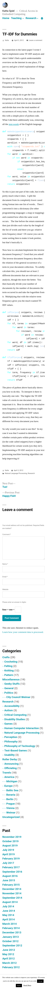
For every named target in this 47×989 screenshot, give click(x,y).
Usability (9, 754)
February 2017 (11, 867)
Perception (10, 737)
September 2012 (12, 945)
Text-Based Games (15, 750)
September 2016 (12, 871)
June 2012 (8, 949)
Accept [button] (40, 981)
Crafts (6, 657)
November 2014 (11, 893)
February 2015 (11, 884)
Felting (8, 666)
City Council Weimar (18, 697)
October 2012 (10, 941)
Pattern (8, 675)
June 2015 (8, 880)
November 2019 (11, 836)
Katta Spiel (8, 10)
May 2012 (8, 954)
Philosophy (11, 741)
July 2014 (8, 906)
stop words (14, 124)
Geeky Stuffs (12, 683)
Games (8, 723)
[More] (42, 18)
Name (5, 564)
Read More (27, 985)
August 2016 (10, 876)
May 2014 (8, 915)
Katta (7, 40)
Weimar (10, 812)
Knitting (9, 670)
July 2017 (8, 862)
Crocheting (10, 661)
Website (5, 589)
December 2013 (11, 932)
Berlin (9, 799)
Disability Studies (14, 719)
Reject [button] (19, 985)
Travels (6, 772)
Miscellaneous (11, 679)
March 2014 (9, 923)
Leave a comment (35, 40)
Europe (8, 785)
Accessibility (11, 705)
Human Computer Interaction (21, 728)
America (9, 777)
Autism (8, 710)
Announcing (11, 763)
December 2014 (11, 889)
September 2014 (12, 897)
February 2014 (11, 928)
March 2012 (9, 962)
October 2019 (10, 841)
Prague (10, 803)
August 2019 (10, 845)
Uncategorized (11, 817)
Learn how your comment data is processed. (23, 632)
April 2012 (8, 958)
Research (31, 18)
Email (5, 577)
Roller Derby (9, 759)
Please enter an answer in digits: (14, 602)
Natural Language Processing (16, 473)
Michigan (11, 781)
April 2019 (8, 854)
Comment (6, 534)
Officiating (10, 768)
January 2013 (10, 936)
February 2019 (11, 858)
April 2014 (8, 919)
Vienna (10, 808)
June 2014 (8, 910)
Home (5, 18)
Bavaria (10, 794)
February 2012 (11, 967)
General (8, 688)
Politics (8, 692)
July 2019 (8, 849)
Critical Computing (15, 714)
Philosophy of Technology (19, 746)
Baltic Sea (12, 790)
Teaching (16, 18)
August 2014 (10, 902)
